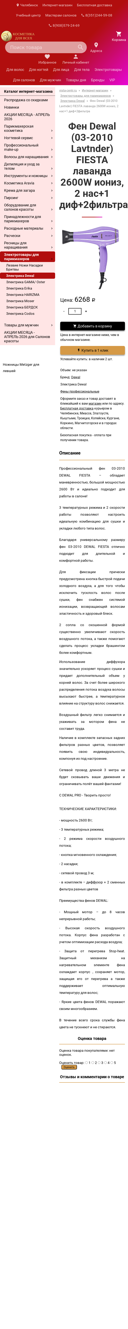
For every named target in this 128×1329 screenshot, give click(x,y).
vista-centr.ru (68, 90)
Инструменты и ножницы (26, 176)
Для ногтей (38, 69)
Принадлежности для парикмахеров (22, 219)
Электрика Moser (20, 301)
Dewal (75, 377)
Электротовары (108, 69)
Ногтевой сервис (18, 138)
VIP (112, 80)
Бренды (98, 80)
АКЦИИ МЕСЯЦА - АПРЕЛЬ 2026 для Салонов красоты (27, 336)
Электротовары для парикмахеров (21, 256)
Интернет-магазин (57, 5)
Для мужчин (50, 80)
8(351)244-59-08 (96, 15)
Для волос (15, 69)
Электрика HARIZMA (22, 295)
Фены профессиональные (79, 391)
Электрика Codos (20, 314)
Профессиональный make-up (21, 147)
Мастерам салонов (61, 15)
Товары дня (76, 80)
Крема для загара (19, 190)
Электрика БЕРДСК (22, 307)
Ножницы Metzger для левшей (21, 367)
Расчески (12, 235)
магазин (95, 403)
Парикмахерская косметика (18, 128)
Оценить (69, 1067)
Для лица (61, 69)
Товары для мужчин (21, 325)
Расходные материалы (23, 228)
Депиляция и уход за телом (22, 166)
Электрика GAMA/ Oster (25, 282)
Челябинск (27, 5)
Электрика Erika (19, 288)
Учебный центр (28, 15)
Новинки (11, 107)
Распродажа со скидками (26, 100)
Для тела (82, 69)
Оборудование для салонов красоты (20, 207)
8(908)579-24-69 (64, 25)
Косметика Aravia (19, 183)
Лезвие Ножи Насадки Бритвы (24, 267)
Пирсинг (11, 198)
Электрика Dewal (20, 276)
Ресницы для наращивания (16, 245)
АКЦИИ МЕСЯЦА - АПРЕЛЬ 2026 (27, 116)
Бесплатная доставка (94, 5)
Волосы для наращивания (26, 157)
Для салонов (24, 80)
